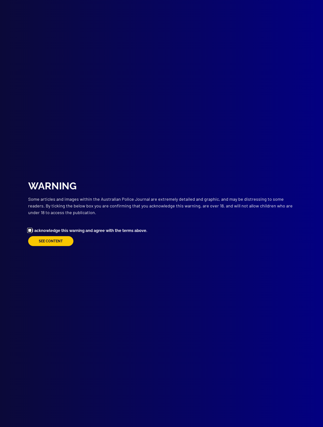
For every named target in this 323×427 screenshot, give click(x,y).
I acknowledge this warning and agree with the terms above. (89, 230)
